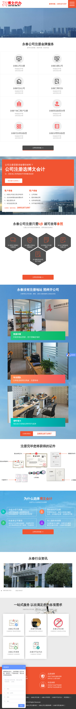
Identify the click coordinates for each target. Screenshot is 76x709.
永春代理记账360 (58, 705)
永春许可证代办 (57, 697)
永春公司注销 (35, 697)
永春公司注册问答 (31, 705)
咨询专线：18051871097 (58, 4)
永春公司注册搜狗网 (45, 705)
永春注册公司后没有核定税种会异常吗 (9, 590)
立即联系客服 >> (38, 148)
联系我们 (67, 697)
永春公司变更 (46, 697)
